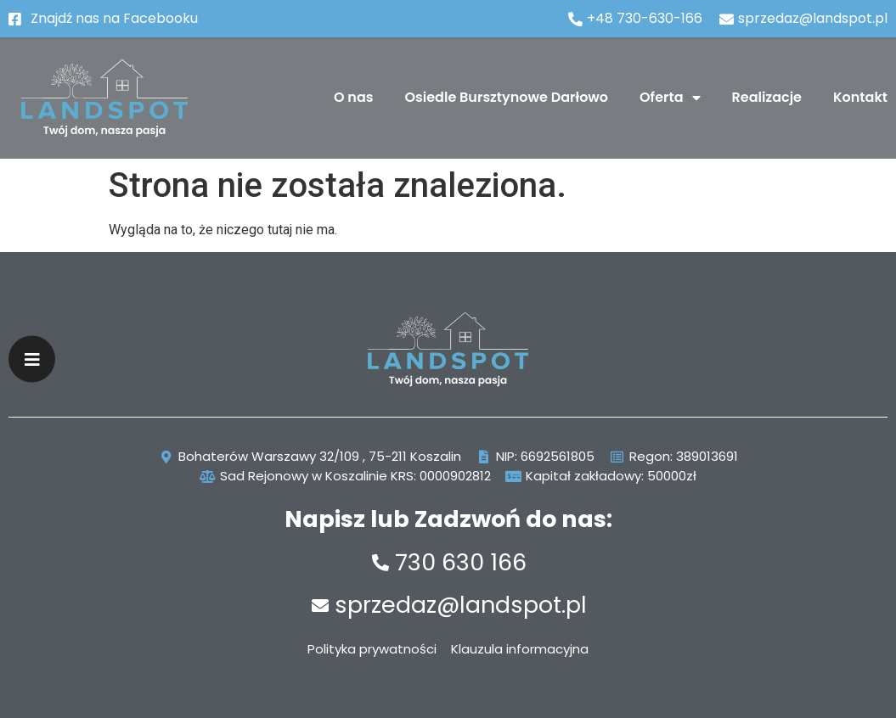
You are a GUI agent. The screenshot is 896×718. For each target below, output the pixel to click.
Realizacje (767, 97)
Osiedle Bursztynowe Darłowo (507, 97)
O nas (354, 97)
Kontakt (860, 97)
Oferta (670, 97)
